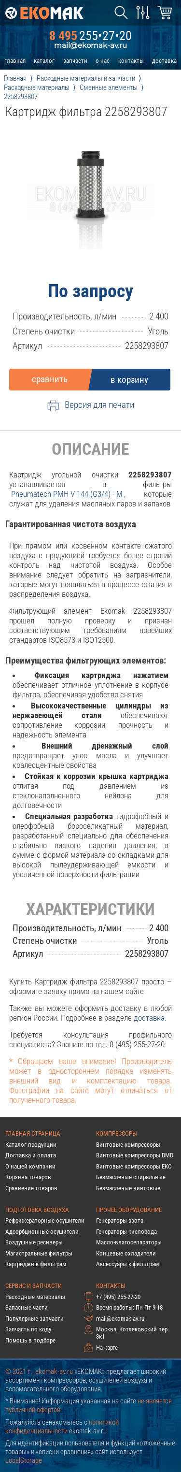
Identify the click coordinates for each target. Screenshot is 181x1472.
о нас (103, 60)
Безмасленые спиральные (131, 1177)
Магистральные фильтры (38, 1253)
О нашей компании (30, 1166)
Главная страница (32, 1133)
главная (15, 60)
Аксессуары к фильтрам (127, 1264)
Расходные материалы (35, 1296)
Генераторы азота (119, 1220)
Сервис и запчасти (33, 1285)
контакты (131, 60)
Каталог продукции (30, 1144)
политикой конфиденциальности (62, 1426)
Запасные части (26, 1307)
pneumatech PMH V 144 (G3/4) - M (67, 494)
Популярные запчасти (34, 1318)
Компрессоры (116, 1133)
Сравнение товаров (31, 1188)
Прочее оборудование (129, 1209)
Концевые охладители (126, 1253)
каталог (44, 60)
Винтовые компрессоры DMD (134, 1155)
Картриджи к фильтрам (35, 1264)
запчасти (75, 60)
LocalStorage (23, 1460)
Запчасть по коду (28, 1329)
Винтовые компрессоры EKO (134, 1166)
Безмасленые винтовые (128, 1188)
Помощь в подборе (30, 1340)
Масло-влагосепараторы (129, 1242)
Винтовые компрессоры (128, 1144)
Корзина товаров (28, 1177)
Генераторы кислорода (126, 1231)
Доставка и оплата (30, 1155)
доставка (164, 60)
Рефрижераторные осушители (44, 1220)
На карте (107, 1347)
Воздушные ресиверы (34, 1242)
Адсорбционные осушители (42, 1231)
